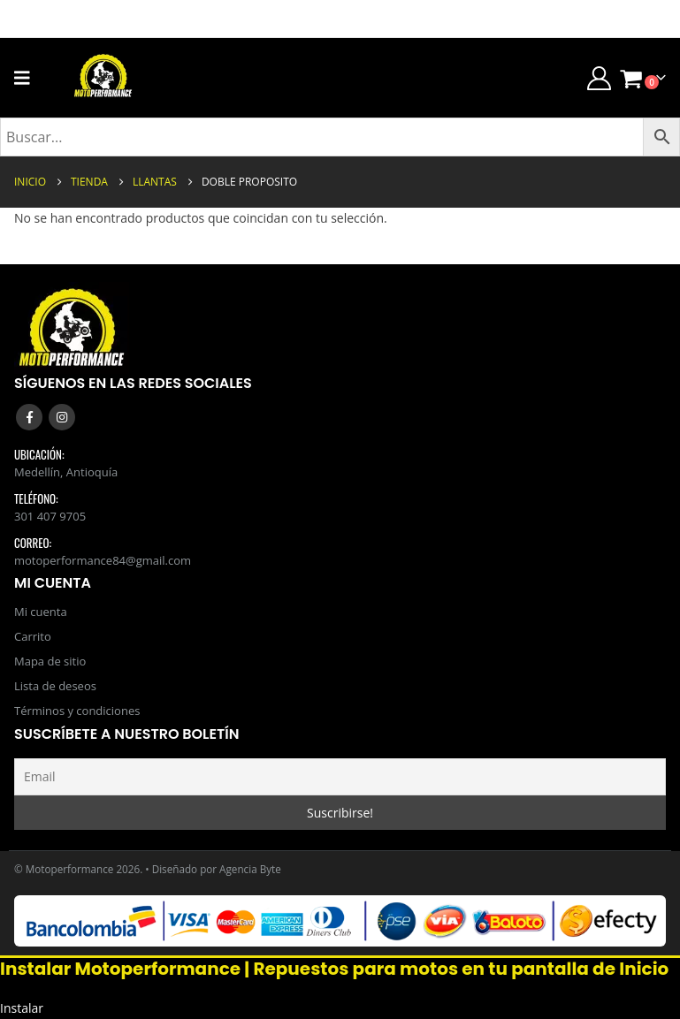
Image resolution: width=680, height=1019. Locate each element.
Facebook (29, 417)
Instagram (62, 417)
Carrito (32, 636)
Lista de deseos (55, 686)
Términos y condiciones (77, 711)
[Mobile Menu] (28, 78)
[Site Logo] (103, 77)
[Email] (340, 776)
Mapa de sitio (50, 661)
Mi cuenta (40, 612)
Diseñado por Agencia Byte (216, 869)
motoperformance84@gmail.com (102, 560)
